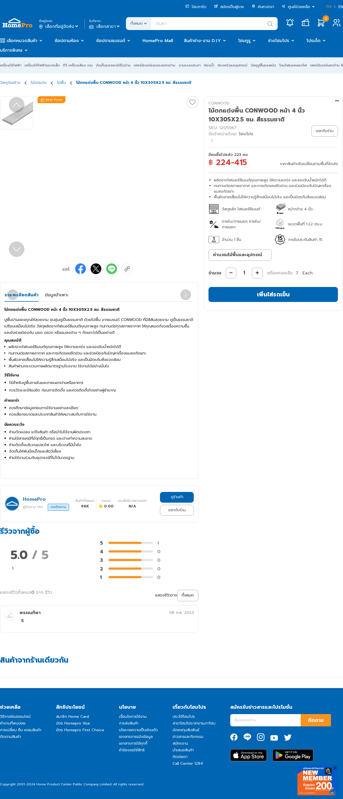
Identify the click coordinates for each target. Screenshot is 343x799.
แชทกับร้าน (177, 510)
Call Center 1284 (188, 763)
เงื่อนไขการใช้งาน (133, 716)
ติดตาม (316, 720)
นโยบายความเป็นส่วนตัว (138, 730)
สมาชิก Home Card (72, 716)
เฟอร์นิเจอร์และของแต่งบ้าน (154, 65)
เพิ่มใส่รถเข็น (273, 294)
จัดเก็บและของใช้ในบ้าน (113, 65)
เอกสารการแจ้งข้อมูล (136, 737)
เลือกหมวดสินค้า (22, 41)
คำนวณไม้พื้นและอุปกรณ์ (237, 255)
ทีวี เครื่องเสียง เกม (78, 65)
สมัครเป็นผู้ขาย (229, 7)
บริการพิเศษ (11, 50)
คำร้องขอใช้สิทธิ (132, 750)
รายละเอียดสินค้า (22, 295)
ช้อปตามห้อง (67, 41)
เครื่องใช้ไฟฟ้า (10, 65)
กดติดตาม (58, 507)
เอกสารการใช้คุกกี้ (133, 743)
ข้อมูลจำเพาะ (56, 295)
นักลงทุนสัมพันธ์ (186, 730)
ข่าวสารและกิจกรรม (188, 737)
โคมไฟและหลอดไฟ (293, 65)
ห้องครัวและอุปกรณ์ (232, 65)
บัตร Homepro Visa (73, 723)
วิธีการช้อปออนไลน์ (15, 716)
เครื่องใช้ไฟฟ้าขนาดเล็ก (42, 65)
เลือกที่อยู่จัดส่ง (59, 26)
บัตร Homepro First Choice (80, 730)
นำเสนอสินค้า (183, 750)
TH (328, 7)
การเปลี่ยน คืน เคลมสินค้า (20, 730)
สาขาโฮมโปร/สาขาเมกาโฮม (194, 723)
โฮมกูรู (244, 41)
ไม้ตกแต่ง (39, 82)
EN (340, 7)
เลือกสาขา (105, 26)
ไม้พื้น (61, 82)
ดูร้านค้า (177, 497)
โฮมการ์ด (195, 7)
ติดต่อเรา (180, 757)
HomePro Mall (158, 41)
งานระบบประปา (189, 65)
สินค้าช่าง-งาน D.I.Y (202, 41)
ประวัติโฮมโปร (184, 716)
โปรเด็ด (313, 41)
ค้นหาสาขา (263, 7)
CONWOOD (218, 103)
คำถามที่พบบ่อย (12, 723)
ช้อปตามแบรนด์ (110, 41)
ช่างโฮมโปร (278, 41)
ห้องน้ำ (209, 65)
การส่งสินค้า (129, 723)
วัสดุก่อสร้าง (10, 82)
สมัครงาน (180, 743)
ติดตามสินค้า (10, 737)
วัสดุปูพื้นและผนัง (263, 65)
